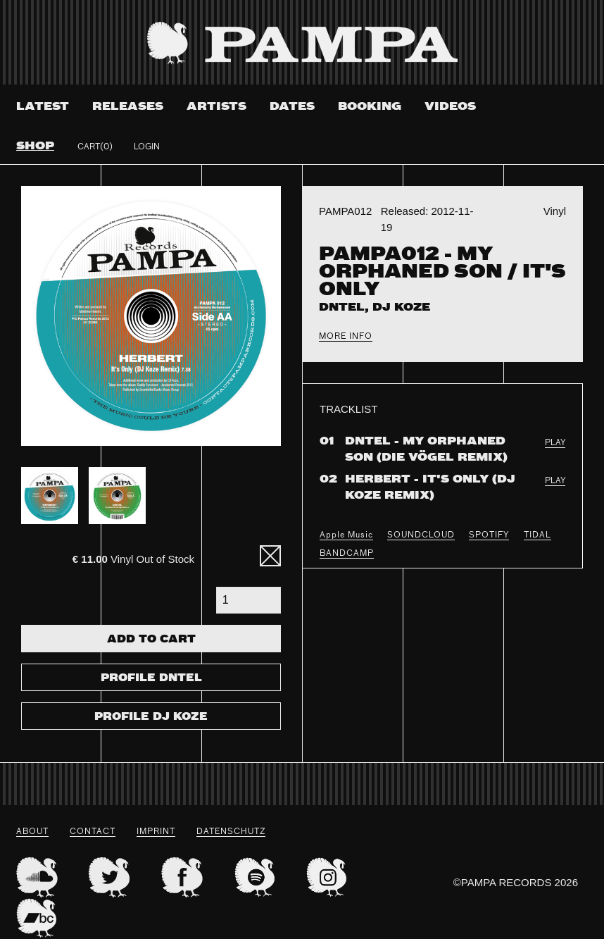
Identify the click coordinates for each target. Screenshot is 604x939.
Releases (127, 106)
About (32, 832)
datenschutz (230, 832)
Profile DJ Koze (151, 717)
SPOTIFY (489, 535)
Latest (42, 106)
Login (147, 147)
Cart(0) (95, 147)
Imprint (156, 832)
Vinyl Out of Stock (133, 559)
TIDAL (537, 535)
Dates (292, 106)
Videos (450, 106)
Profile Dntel (151, 678)
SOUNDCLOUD (421, 535)
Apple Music (346, 535)
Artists (216, 106)
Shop (35, 146)
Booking (369, 106)
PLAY (555, 443)
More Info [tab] (345, 336)
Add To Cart (151, 640)
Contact (92, 832)
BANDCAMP (347, 553)
